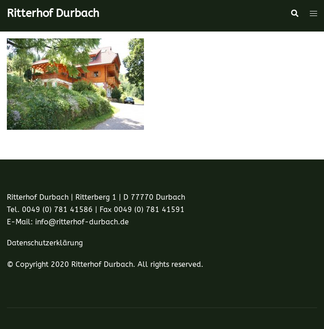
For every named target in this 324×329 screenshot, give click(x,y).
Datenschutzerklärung (45, 243)
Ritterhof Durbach (53, 13)
